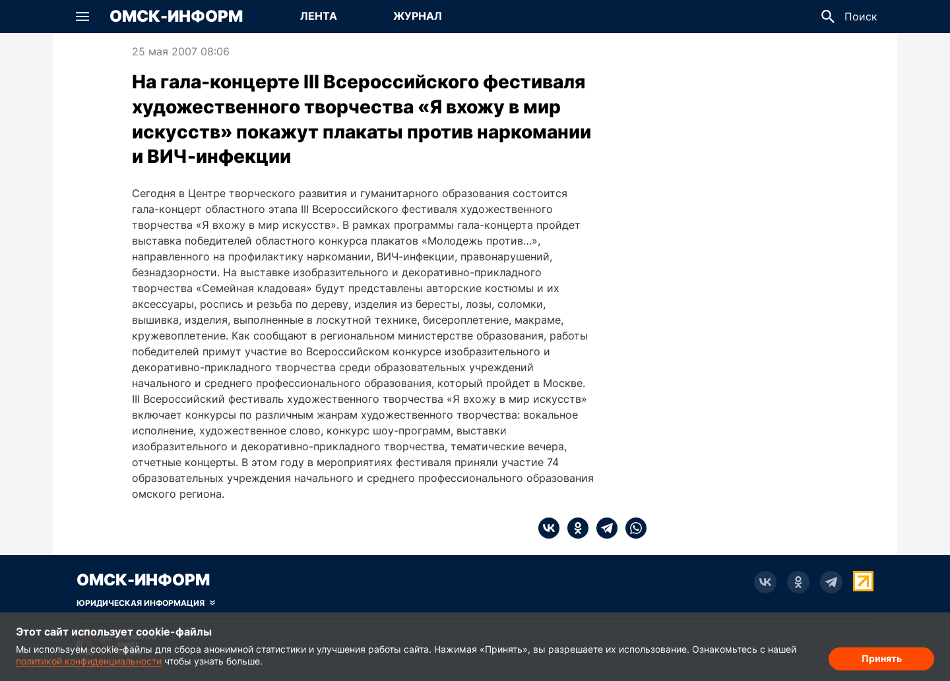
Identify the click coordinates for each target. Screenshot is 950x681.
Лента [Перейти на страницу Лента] (318, 15)
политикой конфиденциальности (89, 660)
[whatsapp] (632, 528)
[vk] (548, 528)
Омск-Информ (176, 16)
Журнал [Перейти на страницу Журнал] (417, 15)
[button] (82, 16)
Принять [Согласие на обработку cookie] (882, 658)
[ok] (573, 528)
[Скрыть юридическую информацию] (146, 603)
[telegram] (603, 528)
